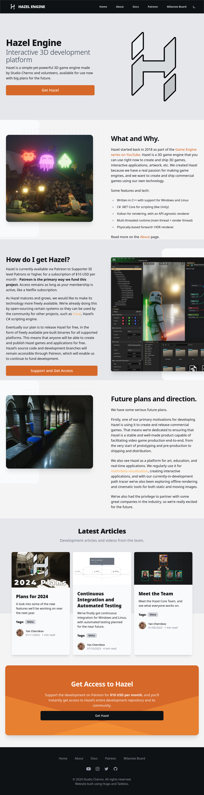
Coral (77, 314)
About (120, 6)
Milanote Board (176, 6)
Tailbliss (122, 784)
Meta (30, 622)
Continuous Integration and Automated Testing (99, 600)
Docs (136, 6)
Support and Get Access (52, 370)
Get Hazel (50, 90)
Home (103, 6)
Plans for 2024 (32, 596)
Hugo (106, 784)
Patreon (153, 6)
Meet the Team (156, 594)
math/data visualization (129, 471)
